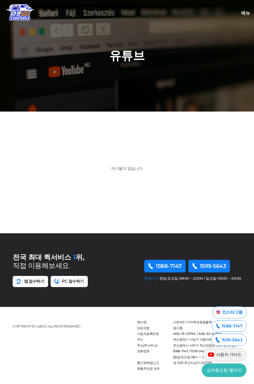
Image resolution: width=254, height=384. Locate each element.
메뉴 (244, 12)
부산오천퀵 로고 (20, 12)
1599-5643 (209, 266)
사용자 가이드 (225, 354)
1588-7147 (165, 266)
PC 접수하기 (69, 281)
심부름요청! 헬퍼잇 (224, 370)
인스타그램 (229, 312)
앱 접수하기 (30, 281)
